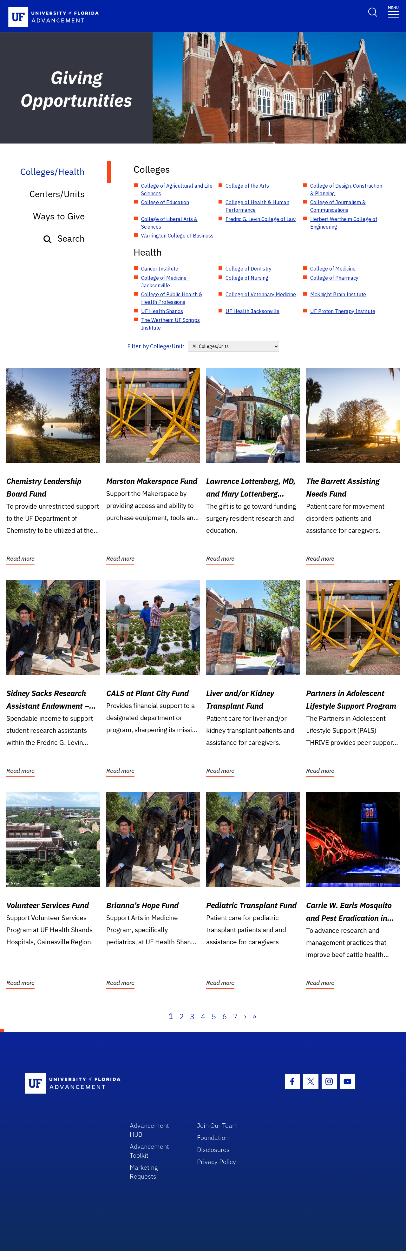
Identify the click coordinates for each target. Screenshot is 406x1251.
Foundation (213, 1137)
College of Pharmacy (334, 278)
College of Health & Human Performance (257, 206)
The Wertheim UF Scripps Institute (170, 324)
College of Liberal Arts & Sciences (169, 223)
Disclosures (213, 1149)
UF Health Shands (162, 311)
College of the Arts (247, 186)
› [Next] (245, 1016)
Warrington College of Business (177, 235)
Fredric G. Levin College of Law (261, 219)
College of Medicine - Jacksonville (165, 282)
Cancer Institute (159, 268)
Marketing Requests (144, 1172)
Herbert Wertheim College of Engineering (343, 223)
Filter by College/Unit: (156, 346)
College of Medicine (333, 268)
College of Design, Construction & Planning (346, 190)
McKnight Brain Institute (338, 294)
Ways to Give (59, 216)
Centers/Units (57, 194)
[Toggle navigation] (393, 11)
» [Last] (254, 1016)
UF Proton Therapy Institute (342, 311)
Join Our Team (217, 1125)
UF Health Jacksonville (252, 311)
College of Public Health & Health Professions (171, 298)
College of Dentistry (249, 268)
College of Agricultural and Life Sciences (177, 190)
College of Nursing (247, 278)
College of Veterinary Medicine (261, 294)
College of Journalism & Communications (338, 206)
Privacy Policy (216, 1161)
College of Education (165, 202)
